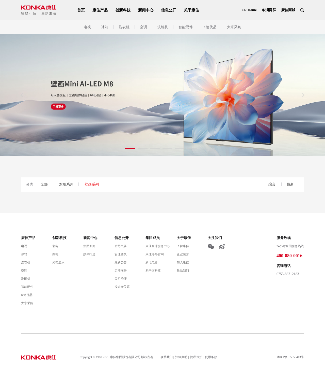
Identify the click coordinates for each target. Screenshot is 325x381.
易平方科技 (153, 270)
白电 (55, 254)
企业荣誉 (183, 254)
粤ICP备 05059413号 (290, 357)
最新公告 (121, 262)
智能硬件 (185, 27)
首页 (81, 10)
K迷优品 (209, 27)
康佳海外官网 (154, 254)
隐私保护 (196, 357)
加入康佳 (183, 262)
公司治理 (121, 278)
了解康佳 (183, 246)
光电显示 (58, 262)
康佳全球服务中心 (157, 246)
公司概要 (121, 246)
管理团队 (121, 254)
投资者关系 (122, 287)
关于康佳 (191, 10)
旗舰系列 (66, 184)
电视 (87, 27)
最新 (290, 184)
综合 (272, 184)
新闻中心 (145, 10)
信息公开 (168, 10)
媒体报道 (89, 254)
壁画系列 (92, 184)
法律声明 (181, 357)
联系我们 (183, 270)
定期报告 (121, 270)
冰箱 (104, 27)
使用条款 (211, 357)
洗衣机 (124, 27)
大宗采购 (234, 27)
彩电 (55, 246)
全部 (44, 184)
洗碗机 (162, 27)
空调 (143, 27)
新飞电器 (151, 262)
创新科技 (123, 10)
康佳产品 (100, 10)
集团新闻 (89, 246)
